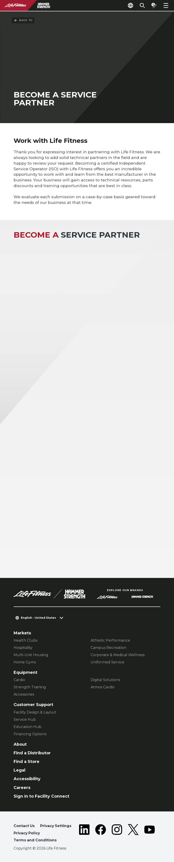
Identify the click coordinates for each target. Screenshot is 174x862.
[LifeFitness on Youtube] (149, 834)
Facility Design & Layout (35, 712)
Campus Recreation (108, 647)
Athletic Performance (110, 640)
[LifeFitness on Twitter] (133, 834)
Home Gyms (25, 662)
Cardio (19, 680)
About (20, 744)
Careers (22, 787)
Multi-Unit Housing (31, 655)
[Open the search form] (142, 5)
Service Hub (25, 719)
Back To (23, 20)
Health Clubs (25, 640)
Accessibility (27, 778)
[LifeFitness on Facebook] (100, 834)
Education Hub (27, 727)
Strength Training (30, 687)
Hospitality (23, 647)
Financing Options (30, 734)
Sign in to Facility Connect (41, 796)
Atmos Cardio (103, 687)
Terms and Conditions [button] (35, 840)
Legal (19, 770)
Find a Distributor (32, 752)
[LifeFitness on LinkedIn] (84, 834)
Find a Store (26, 761)
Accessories (24, 694)
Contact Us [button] (24, 826)
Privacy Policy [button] (27, 833)
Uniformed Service (107, 662)
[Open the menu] (165, 5)
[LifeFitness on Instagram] (116, 834)
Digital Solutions (105, 680)
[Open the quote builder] (154, 5)
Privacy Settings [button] (55, 826)
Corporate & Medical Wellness (118, 655)
